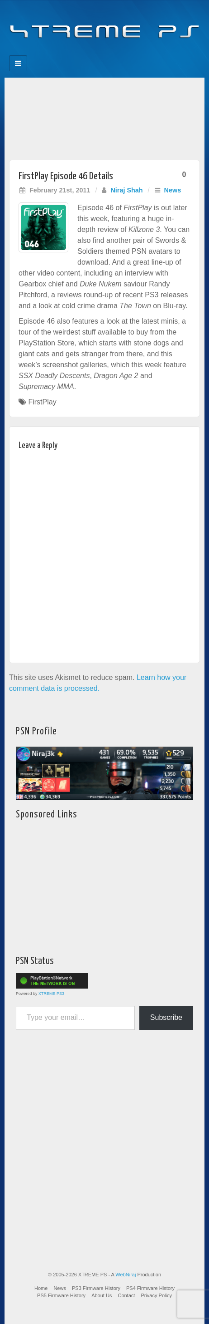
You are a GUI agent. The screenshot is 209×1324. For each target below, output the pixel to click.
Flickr (98, 52)
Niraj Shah (126, 190)
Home (41, 1288)
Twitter (110, 52)
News (172, 190)
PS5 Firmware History (61, 1295)
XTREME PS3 (51, 993)
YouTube (122, 52)
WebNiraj (125, 1274)
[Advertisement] (104, 116)
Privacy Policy (156, 1295)
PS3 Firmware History (96, 1288)
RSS (135, 52)
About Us (101, 1295)
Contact (126, 1295)
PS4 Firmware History (150, 1288)
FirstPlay (42, 402)
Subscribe (166, 1017)
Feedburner (86, 52)
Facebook (74, 52)
